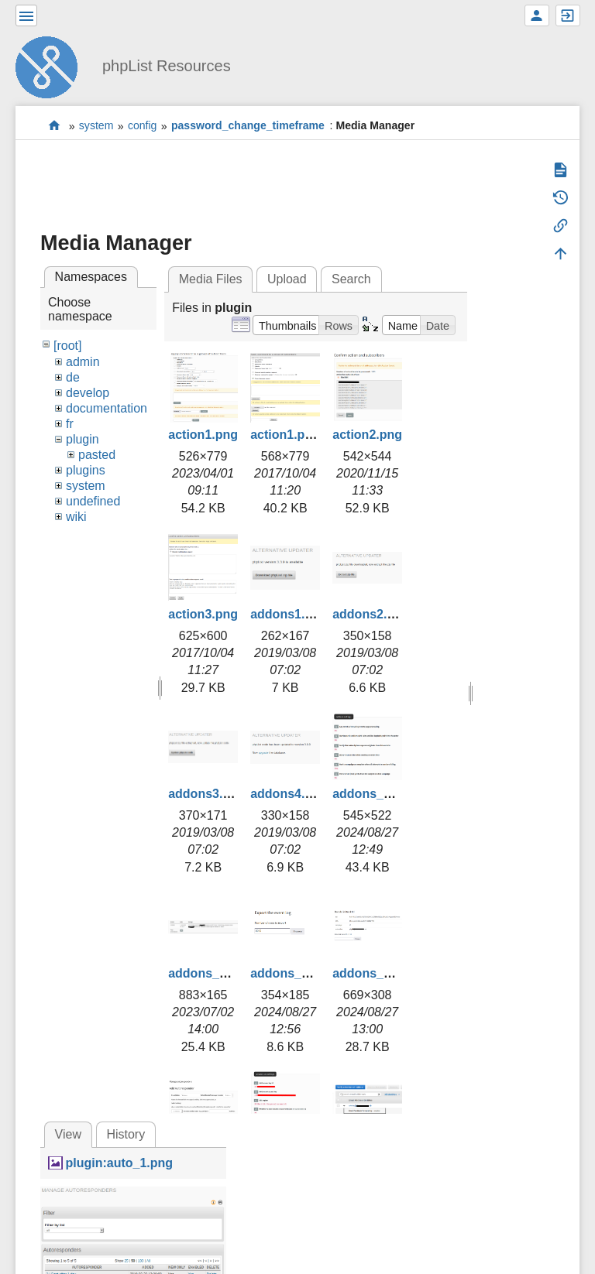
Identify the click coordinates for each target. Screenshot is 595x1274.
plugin (82, 439)
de (73, 377)
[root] (67, 345)
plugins (85, 470)
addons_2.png (210, 973)
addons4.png (289, 793)
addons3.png (207, 793)
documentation (106, 408)
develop (87, 392)
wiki (76, 516)
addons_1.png (374, 793)
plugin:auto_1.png (119, 1163)
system (96, 126)
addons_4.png (374, 973)
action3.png (203, 614)
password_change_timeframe (248, 126)
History (125, 1134)
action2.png (367, 434)
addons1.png (289, 614)
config (142, 126)
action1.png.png (298, 434)
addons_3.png (292, 973)
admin (83, 361)
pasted (96, 454)
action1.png (203, 434)
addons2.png (371, 614)
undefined (93, 501)
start (54, 125)
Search (351, 279)
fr (70, 423)
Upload (287, 279)
